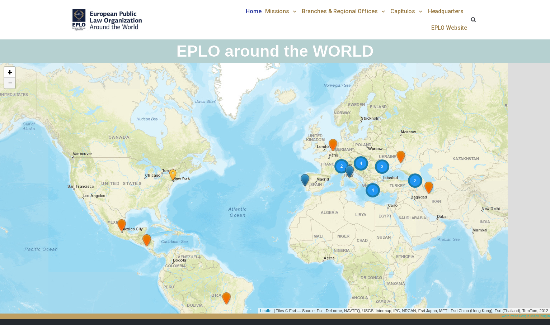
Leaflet (266, 311)
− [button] (10, 82)
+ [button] (10, 72)
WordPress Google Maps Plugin (526, 316)
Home (254, 11)
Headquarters (446, 11)
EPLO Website (449, 27)
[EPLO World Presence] (106, 19)
